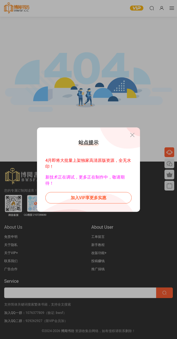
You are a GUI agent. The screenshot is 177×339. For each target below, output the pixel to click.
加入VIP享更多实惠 (89, 197)
